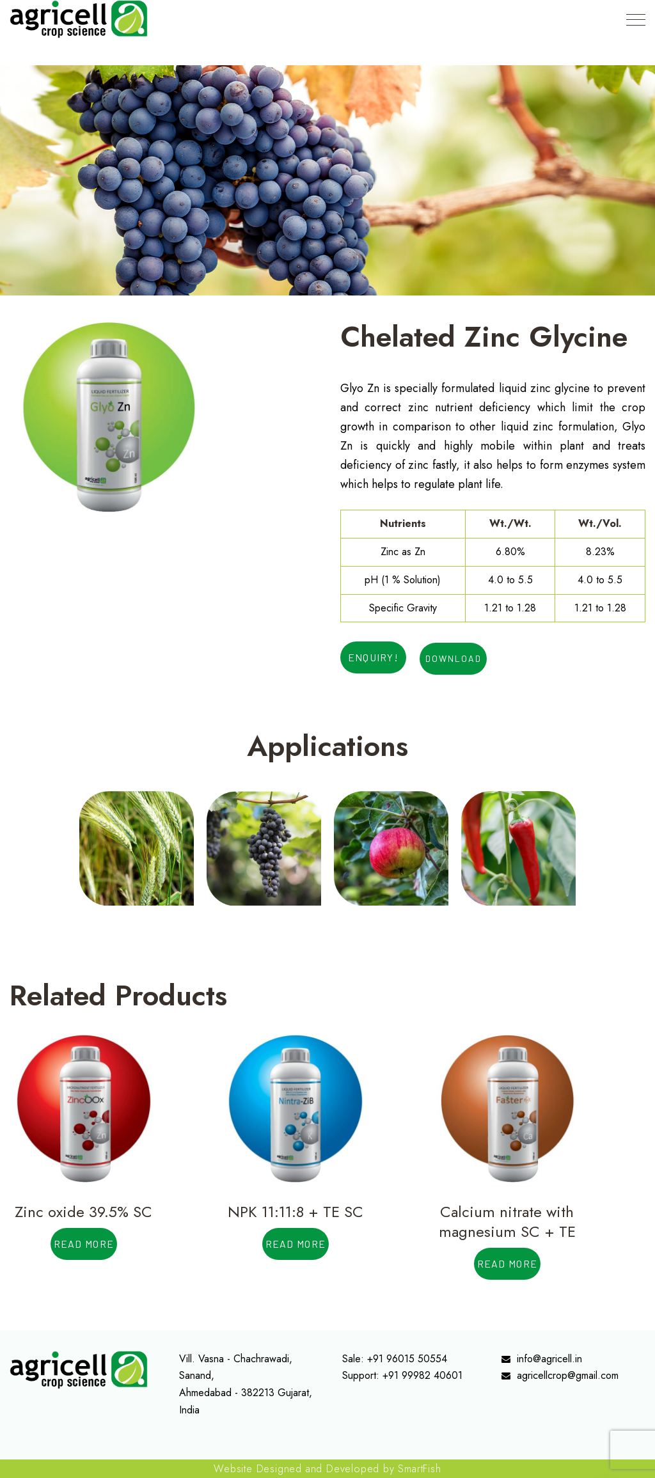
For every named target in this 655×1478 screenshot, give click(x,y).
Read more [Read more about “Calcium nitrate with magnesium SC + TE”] (507, 1263)
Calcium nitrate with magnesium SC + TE (507, 1221)
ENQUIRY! (373, 657)
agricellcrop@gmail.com (568, 1375)
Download (453, 658)
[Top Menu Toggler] (636, 19)
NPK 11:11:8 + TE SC (295, 1212)
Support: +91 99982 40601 (402, 1375)
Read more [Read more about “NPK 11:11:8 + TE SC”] (295, 1244)
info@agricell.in (549, 1358)
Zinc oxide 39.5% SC (83, 1212)
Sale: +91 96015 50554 (394, 1358)
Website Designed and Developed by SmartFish (327, 1468)
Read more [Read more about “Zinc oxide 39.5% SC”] (84, 1244)
